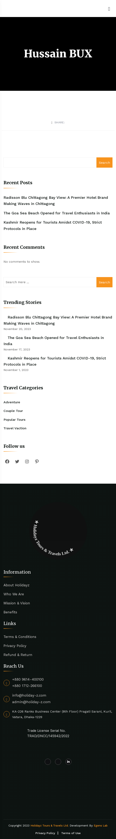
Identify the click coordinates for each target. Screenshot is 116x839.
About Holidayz (16, 585)
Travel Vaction (15, 428)
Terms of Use (71, 833)
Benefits (10, 612)
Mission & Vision (17, 603)
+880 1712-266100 (27, 686)
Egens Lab (101, 825)
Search (104, 163)
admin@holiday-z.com (31, 702)
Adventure (12, 402)
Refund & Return (18, 655)
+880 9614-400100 (28, 679)
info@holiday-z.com (29, 695)
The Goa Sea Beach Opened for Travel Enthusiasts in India (57, 213)
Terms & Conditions (20, 637)
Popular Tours (14, 420)
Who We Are (14, 594)
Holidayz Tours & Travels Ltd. (49, 825)
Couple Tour (13, 411)
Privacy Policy (15, 646)
